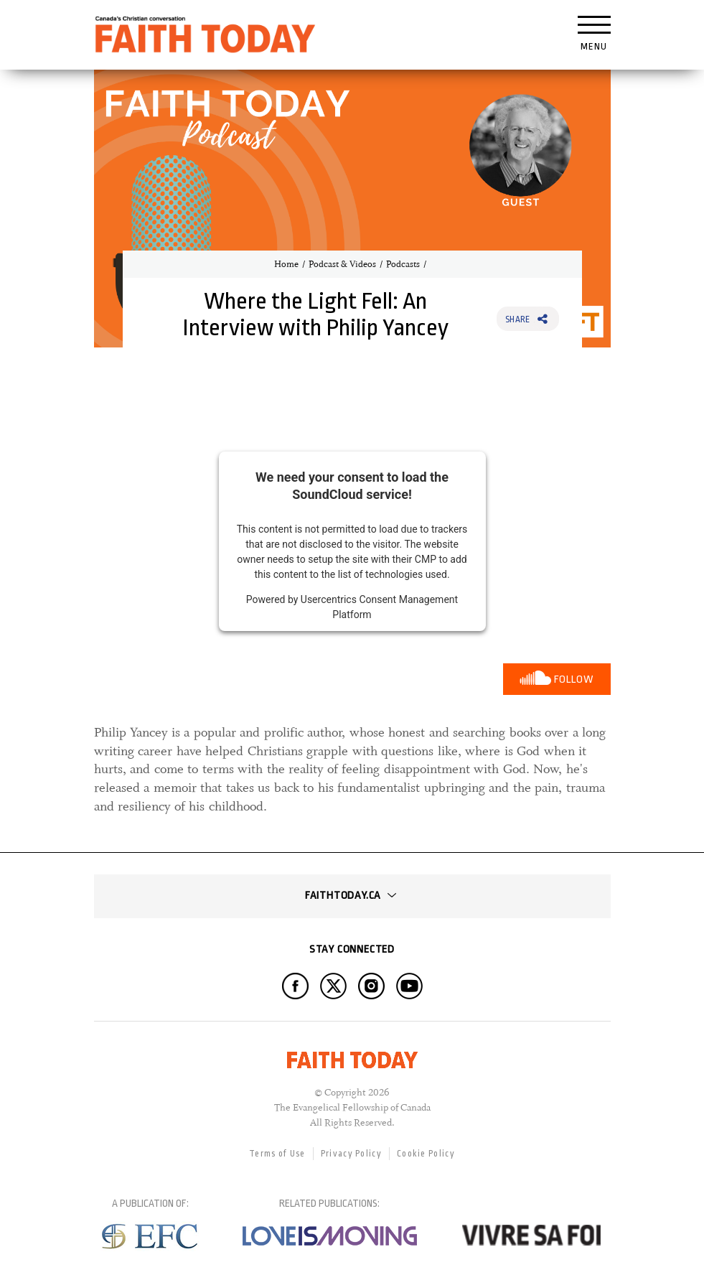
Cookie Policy (426, 1154)
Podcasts (403, 264)
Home (286, 264)
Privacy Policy (351, 1154)
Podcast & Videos (342, 264)
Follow (573, 679)
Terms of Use (277, 1154)
